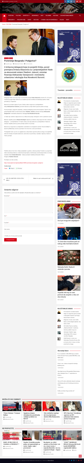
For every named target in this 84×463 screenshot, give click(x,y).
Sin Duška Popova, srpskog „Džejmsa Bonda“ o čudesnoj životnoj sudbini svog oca (71, 117)
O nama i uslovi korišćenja (49, 19)
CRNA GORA (26, 409)
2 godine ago (27, 421)
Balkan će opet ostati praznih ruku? (42, 178)
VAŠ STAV (36, 19)
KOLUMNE (48, 15)
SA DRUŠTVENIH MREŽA (66, 15)
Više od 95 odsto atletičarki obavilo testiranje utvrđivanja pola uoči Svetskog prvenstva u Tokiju (69, 383)
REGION (10, 58)
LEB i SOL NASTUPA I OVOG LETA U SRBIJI (15, 179)
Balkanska (9, 7)
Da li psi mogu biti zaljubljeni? (68, 221)
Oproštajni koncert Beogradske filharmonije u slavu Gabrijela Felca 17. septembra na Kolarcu (69, 373)
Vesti (67, 19)
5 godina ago (7, 446)
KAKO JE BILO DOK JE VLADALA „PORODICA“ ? (11, 443)
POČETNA (11, 15)
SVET (42, 15)
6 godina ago (67, 450)
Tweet (5, 168)
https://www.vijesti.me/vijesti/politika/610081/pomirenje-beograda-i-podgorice (23, 163)
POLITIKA (18, 15)
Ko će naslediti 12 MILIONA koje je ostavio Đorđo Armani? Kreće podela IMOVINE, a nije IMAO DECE (69, 355)
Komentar (7, 196)
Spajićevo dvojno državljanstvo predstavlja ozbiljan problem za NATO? (32, 416)
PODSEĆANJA (6, 436)
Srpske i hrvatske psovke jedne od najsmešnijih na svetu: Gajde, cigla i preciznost (31, 445)
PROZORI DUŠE (21, 19)
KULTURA (55, 15)
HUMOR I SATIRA (7, 434)
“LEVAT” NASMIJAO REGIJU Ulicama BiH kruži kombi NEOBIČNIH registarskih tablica (72, 445)
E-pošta (6, 222)
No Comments (28, 63)
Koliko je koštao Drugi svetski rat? (66, 391)
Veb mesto (7, 229)
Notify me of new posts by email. (13, 236)
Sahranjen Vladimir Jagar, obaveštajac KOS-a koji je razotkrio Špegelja (70, 123)
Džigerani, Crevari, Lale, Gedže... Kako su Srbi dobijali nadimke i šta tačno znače (72, 111)
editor (74, 450)
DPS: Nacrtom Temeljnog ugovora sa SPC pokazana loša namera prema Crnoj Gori (72, 416)
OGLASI (62, 19)
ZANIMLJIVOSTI (61, 227)
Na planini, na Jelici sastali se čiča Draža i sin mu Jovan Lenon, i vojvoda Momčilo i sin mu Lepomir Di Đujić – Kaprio (52, 446)
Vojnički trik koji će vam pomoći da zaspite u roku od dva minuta (68, 295)
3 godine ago (8, 63)
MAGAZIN (11, 19)
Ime (5, 216)
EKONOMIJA (35, 15)
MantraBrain (51, 460)
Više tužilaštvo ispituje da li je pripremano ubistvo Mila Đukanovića (52, 415)
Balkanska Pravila (18, 63)
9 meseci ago (7, 417)
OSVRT (29, 19)
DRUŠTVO (25, 15)
